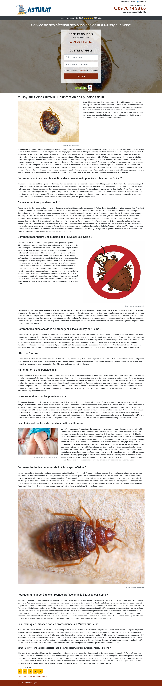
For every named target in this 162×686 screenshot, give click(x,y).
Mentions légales (31, 683)
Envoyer (81, 76)
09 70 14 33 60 (130, 8)
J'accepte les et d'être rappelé (82, 70)
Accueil (20, 683)
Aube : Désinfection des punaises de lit (32, 677)
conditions (81, 70)
